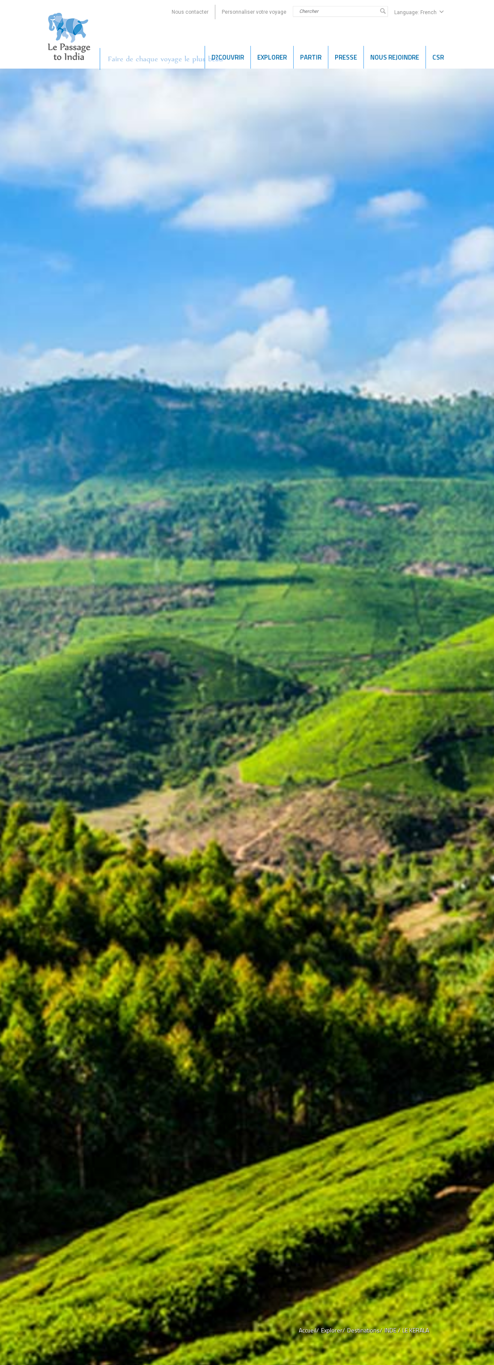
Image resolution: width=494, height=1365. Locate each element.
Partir (310, 57)
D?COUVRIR (227, 57)
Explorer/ (333, 1330)
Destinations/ (364, 1330)
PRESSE (346, 57)
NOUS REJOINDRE (394, 57)
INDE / (392, 1330)
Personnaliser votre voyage (254, 12)
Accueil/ (309, 1330)
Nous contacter (190, 12)
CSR (438, 57)
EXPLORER (272, 57)
